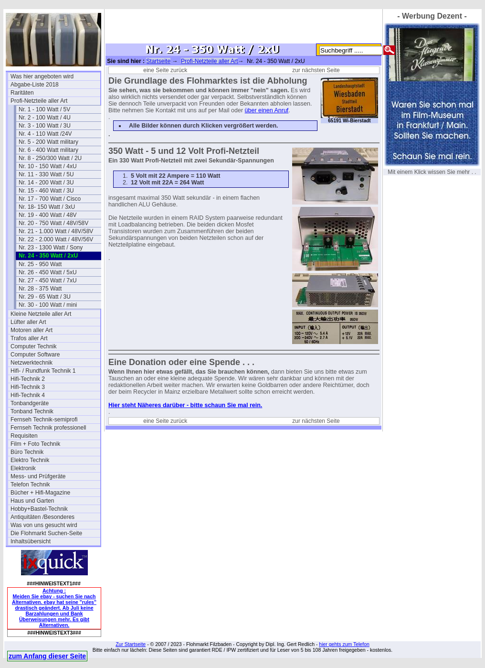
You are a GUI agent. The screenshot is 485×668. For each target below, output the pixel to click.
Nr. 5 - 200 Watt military (48, 142)
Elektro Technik (30, 460)
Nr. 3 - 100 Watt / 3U (45, 125)
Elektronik (23, 468)
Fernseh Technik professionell (48, 427)
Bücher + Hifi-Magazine (40, 492)
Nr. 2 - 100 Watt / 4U (45, 117)
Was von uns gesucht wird (44, 525)
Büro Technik (27, 452)
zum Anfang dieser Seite (47, 656)
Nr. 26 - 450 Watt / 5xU (48, 272)
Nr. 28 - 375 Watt (40, 288)
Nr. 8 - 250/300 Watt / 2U (50, 158)
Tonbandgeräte (30, 403)
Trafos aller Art (29, 338)
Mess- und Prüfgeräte (38, 476)
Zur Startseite (131, 644)
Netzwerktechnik (32, 362)
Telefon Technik (30, 484)
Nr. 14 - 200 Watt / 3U (46, 182)
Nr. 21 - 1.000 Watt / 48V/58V (56, 231)
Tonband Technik (32, 411)
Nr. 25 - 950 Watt (40, 264)
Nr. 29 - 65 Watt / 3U (45, 296)
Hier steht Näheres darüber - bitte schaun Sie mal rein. (185, 405)
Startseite (158, 61)
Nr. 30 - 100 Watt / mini (48, 305)
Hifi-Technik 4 (28, 395)
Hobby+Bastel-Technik (39, 509)
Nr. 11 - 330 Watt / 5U (46, 174)
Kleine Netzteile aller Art (41, 314)
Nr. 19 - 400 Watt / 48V (48, 215)
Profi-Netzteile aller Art (39, 100)
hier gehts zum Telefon (344, 644)
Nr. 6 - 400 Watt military (48, 150)
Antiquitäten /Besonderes (42, 517)
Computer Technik (34, 346)
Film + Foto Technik (35, 444)
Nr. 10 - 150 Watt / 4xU (48, 166)
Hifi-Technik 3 (28, 387)
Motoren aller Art (32, 330)
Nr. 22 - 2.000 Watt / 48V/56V (56, 239)
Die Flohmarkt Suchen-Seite (46, 533)
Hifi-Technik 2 (28, 379)
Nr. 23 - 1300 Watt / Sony (51, 247)
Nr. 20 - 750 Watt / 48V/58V (53, 223)
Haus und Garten (32, 500)
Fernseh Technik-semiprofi (44, 419)
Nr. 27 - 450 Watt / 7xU (48, 280)
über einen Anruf (267, 110)
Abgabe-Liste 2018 (35, 84)
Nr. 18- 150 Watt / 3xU (47, 207)
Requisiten (24, 435)
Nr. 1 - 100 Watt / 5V (44, 109)
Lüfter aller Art (28, 322)
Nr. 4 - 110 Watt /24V (45, 133)
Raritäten (22, 92)
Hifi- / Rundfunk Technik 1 (43, 370)
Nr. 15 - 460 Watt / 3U (46, 190)
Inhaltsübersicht (31, 541)
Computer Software (35, 354)
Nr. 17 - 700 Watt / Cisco (50, 198)
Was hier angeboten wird (42, 76)
